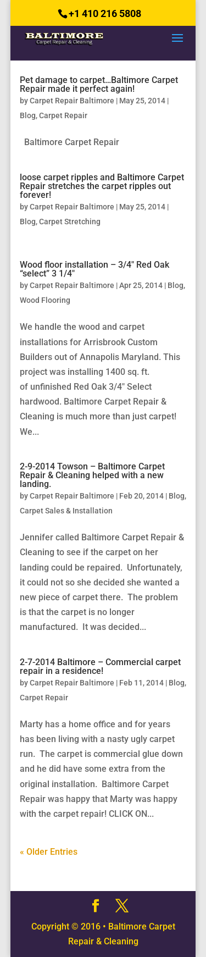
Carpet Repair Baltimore (72, 100)
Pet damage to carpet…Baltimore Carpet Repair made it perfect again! (99, 84)
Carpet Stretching (70, 221)
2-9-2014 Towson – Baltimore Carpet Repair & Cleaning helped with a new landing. (92, 475)
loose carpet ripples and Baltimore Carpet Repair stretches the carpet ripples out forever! (102, 186)
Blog (28, 115)
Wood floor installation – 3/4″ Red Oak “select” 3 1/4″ (94, 269)
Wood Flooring (45, 300)
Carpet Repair (63, 115)
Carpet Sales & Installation (66, 510)
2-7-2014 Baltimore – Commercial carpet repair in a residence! (100, 666)
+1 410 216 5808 (105, 13)
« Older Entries (48, 852)
